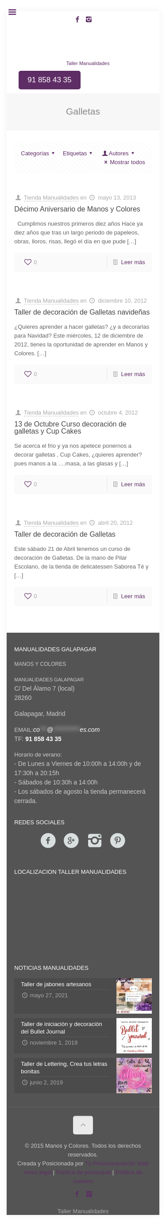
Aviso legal (37, 1172)
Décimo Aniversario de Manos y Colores (77, 209)
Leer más (133, 262)
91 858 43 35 (43, 738)
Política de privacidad (83, 1172)
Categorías (39, 153)
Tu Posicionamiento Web (117, 1163)
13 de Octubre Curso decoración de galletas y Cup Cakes (70, 427)
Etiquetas (79, 153)
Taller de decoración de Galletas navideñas (82, 312)
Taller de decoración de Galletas (65, 534)
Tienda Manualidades (51, 197)
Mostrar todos (123, 162)
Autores (118, 153)
